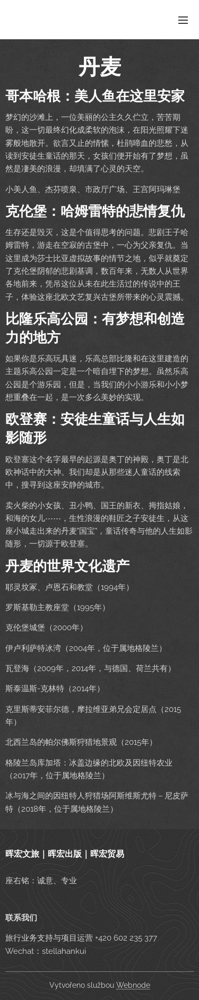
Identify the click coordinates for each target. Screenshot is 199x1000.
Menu (183, 20)
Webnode (133, 985)
